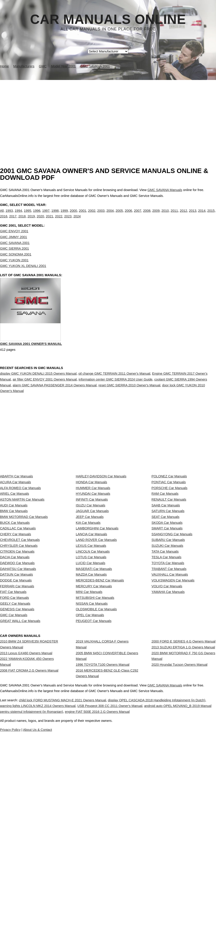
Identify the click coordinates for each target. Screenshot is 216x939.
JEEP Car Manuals (90, 585)
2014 (202, 215)
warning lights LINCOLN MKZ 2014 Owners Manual (62, 898)
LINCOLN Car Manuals (93, 645)
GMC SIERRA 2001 (14, 258)
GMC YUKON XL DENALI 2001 (23, 275)
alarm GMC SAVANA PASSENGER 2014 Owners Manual (55, 404)
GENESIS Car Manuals (17, 745)
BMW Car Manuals (14, 575)
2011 (174, 215)
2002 (91, 215)
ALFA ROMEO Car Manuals (20, 535)
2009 (156, 215)
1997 (46, 215)
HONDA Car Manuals (91, 525)
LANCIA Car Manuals (91, 615)
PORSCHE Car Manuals (169, 535)
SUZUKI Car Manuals (167, 635)
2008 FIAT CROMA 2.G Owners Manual (29, 834)
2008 (147, 215)
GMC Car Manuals (13, 755)
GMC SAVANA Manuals (164, 190)
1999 (64, 215)
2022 (59, 221)
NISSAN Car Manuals (92, 735)
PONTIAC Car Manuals (168, 525)
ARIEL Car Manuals (14, 545)
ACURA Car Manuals (15, 525)
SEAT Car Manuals (165, 585)
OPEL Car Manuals (90, 755)
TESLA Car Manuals (166, 655)
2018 (22, 221)
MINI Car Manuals (89, 715)
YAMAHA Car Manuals (167, 715)
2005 (119, 215)
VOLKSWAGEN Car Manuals (172, 695)
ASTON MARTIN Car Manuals (22, 555)
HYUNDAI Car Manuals (93, 545)
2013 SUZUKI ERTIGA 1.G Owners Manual (183, 803)
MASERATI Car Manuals (94, 675)
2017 (13, 221)
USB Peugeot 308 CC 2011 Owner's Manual (144, 898)
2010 (165, 215)
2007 (137, 215)
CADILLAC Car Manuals (18, 605)
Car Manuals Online (108, 19)
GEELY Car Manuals (15, 735)
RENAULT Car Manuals (168, 555)
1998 (55, 215)
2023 (68, 221)
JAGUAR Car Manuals (92, 575)
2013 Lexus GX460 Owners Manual (26, 809)
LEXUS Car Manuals (91, 635)
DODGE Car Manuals (16, 695)
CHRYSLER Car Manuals (19, 635)
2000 (73, 215)
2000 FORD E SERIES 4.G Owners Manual (183, 793)
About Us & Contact (121, 922)
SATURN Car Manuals (167, 575)
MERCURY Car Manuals (94, 705)
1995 (27, 215)
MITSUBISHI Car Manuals (95, 725)
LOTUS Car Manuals (91, 655)
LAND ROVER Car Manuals (96, 625)
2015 (211, 215)
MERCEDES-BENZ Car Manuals (100, 695)
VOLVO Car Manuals (166, 705)
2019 (31, 221)
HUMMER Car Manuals (93, 535)
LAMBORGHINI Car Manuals (97, 605)
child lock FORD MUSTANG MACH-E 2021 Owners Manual (71, 893)
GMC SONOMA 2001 (15, 263)
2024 (77, 221)
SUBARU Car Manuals (168, 625)
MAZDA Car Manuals (91, 685)
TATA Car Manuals (165, 645)
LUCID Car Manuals (90, 665)
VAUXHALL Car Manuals (169, 685)
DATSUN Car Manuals (16, 685)
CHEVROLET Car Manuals (20, 625)
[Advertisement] (108, 113)
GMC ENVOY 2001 (14, 240)
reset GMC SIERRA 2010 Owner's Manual (129, 404)
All (2, 215)
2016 (3, 221)
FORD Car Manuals (14, 725)
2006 (128, 215)
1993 (9, 215)
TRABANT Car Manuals (168, 675)
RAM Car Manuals (164, 545)
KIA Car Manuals (88, 595)
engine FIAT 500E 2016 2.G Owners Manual (167, 904)
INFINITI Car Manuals (92, 555)
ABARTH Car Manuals (16, 515)
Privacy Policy (90, 922)
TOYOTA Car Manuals (167, 665)
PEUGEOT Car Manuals (94, 764)
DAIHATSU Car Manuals (18, 675)
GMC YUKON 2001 (14, 269)
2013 (192, 215)
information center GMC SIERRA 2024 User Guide (115, 399)
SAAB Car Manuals (165, 565)
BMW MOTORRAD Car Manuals (24, 585)
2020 (40, 221)
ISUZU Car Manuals (90, 565)
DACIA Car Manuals (14, 655)
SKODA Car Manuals (166, 595)
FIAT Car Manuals (13, 715)
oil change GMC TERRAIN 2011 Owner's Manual (114, 393)
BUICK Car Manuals (15, 595)
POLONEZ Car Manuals (169, 515)
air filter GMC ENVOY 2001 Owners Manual (45, 399)
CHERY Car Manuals (15, 615)
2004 (110, 215)
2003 (101, 215)
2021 (49, 221)
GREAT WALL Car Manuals (20, 764)
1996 (36, 215)
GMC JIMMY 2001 (13, 246)
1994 (18, 215)
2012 (183, 215)
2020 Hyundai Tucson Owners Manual (179, 829)
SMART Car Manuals (166, 605)
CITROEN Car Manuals (17, 645)
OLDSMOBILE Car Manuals (96, 745)
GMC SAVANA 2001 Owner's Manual (31, 364)
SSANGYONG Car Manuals (171, 615)
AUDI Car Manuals (13, 565)
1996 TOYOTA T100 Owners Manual (102, 825)
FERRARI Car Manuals (17, 705)
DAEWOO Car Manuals (17, 665)
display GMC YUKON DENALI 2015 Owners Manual (38, 393)
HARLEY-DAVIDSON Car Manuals (101, 515)
